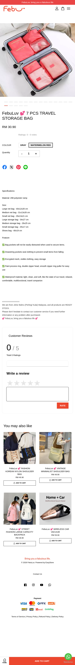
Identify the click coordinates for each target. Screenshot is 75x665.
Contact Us (37, 574)
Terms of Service (18, 617)
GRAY (23, 145)
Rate (63, 405)
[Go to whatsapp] (68, 656)
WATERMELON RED (41, 145)
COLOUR (6, 145)
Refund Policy (44, 617)
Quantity (6, 152)
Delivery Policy (58, 617)
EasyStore (49, 562)
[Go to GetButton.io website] (68, 662)
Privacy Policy (32, 617)
